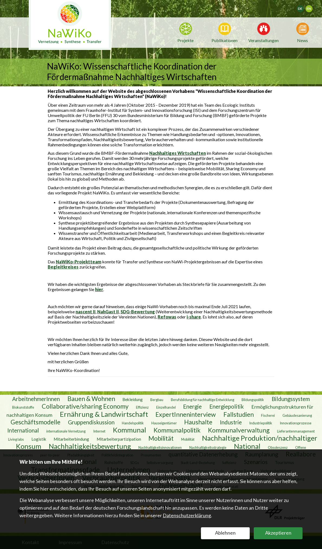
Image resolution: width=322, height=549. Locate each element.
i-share (194, 316)
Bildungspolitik (253, 399)
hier (99, 289)
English (311, 7)
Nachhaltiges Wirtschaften (177, 153)
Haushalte (198, 422)
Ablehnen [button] (225, 533)
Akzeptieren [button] (278, 533)
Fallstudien (238, 414)
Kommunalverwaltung (239, 430)
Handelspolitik (133, 423)
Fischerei (268, 415)
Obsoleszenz (278, 447)
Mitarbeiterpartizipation (119, 439)
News (302, 40)
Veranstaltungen (263, 40)
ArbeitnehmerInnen (36, 399)
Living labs (16, 439)
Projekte (185, 40)
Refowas (167, 316)
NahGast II (108, 311)
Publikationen (225, 40)
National (247, 446)
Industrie (231, 422)
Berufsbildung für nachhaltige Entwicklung (202, 399)
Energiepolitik (226, 406)
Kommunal (129, 430)
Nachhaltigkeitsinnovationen (160, 447)
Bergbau (156, 399)
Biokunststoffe (23, 407)
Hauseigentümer (164, 423)
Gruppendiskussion (91, 422)
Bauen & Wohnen (91, 398)
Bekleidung (132, 399)
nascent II (86, 311)
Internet (99, 431)
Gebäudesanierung (297, 415)
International (23, 430)
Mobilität (161, 438)
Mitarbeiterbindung (71, 439)
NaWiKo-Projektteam (78, 261)
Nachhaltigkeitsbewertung (90, 446)
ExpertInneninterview (185, 414)
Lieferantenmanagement (296, 431)
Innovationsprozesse (295, 423)
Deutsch (303, 7)
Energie (192, 406)
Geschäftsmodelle (35, 422)
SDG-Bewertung (138, 311)
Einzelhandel (166, 407)
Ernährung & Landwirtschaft (104, 414)
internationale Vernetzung (66, 431)
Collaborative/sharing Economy (85, 406)
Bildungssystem (291, 399)
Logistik (38, 439)
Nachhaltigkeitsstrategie (207, 447)
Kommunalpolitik (177, 430)
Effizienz (142, 407)
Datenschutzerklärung (187, 515)
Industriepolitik (260, 423)
